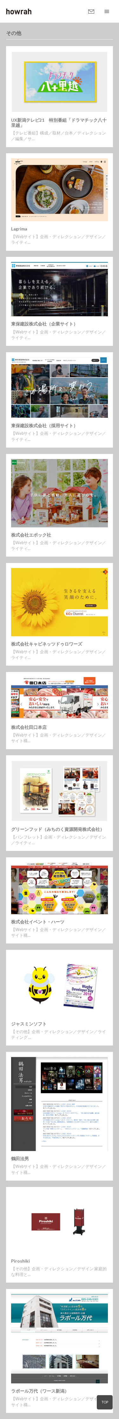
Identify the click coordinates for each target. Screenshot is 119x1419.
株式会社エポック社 (31, 535)
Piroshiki (20, 1261)
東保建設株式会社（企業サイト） (44, 323)
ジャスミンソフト (29, 1023)
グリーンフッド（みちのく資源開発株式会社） (57, 829)
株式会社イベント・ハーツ (37, 921)
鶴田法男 (20, 1158)
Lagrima (19, 228)
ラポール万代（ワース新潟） (40, 1391)
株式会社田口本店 (29, 727)
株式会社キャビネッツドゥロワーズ (46, 644)
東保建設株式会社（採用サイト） (44, 425)
